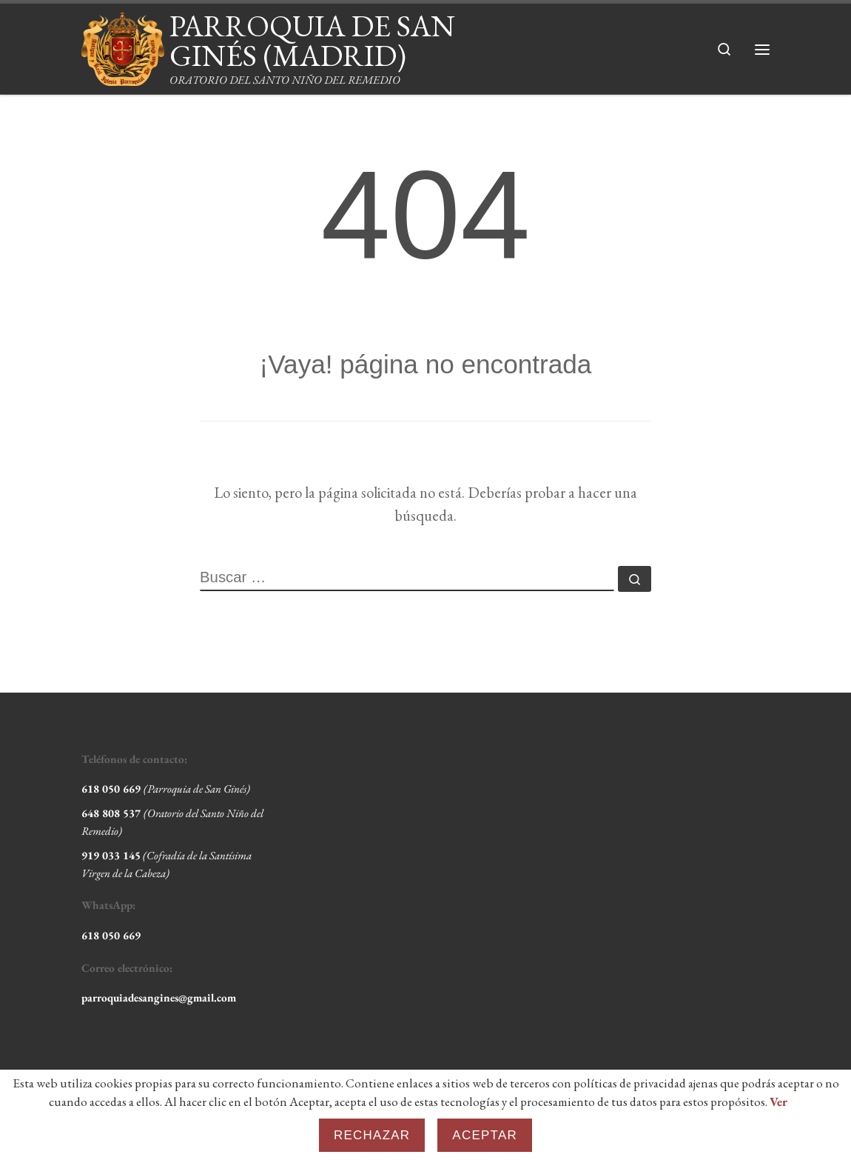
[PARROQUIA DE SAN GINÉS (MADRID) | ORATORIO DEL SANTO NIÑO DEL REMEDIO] (122, 44)
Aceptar (484, 1135)
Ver (778, 1101)
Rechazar (372, 1135)
